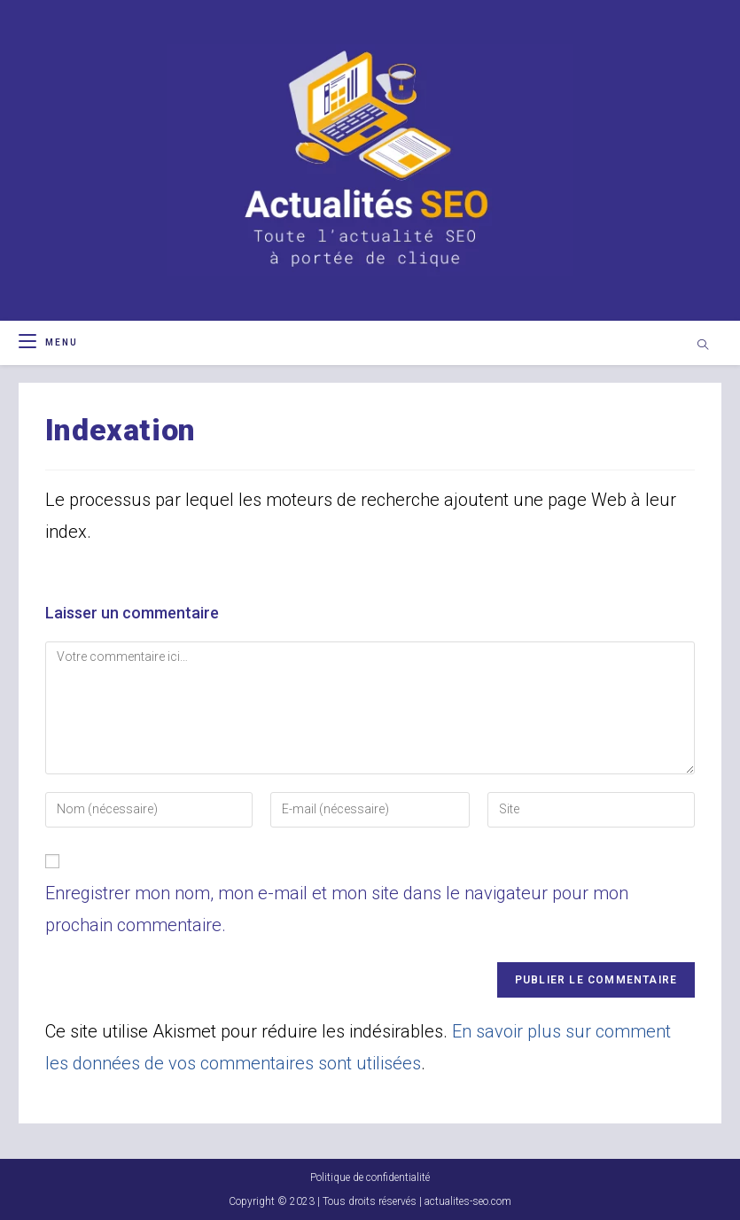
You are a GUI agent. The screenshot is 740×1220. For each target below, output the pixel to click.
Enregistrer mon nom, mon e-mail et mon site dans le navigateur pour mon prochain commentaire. (336, 909)
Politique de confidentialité (370, 1177)
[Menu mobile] (48, 342)
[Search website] (702, 346)
